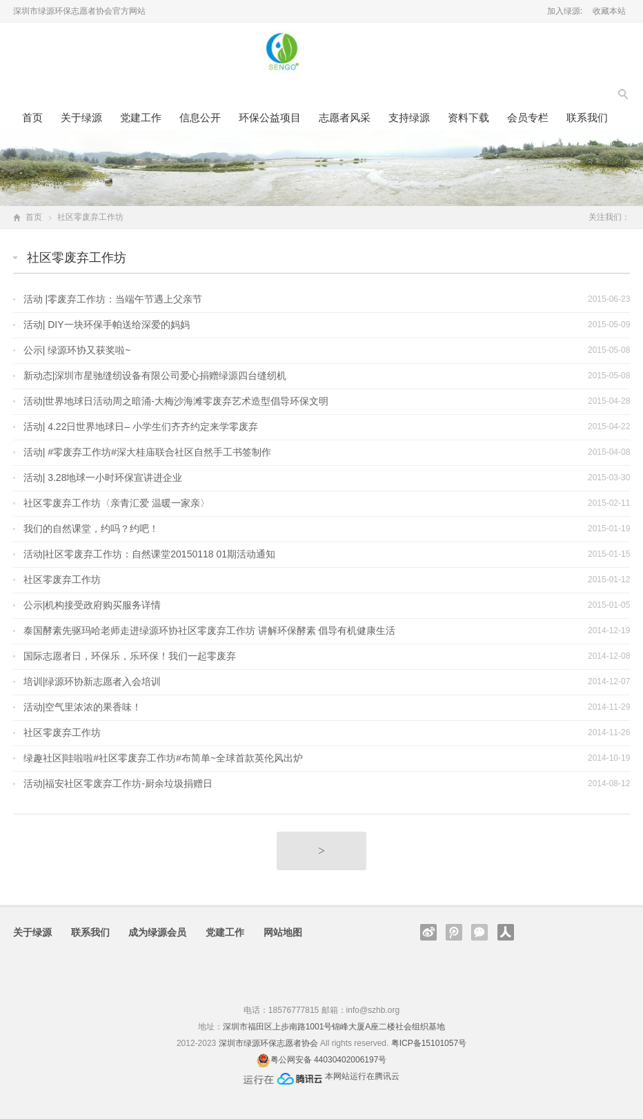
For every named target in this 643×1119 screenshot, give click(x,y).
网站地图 (283, 932)
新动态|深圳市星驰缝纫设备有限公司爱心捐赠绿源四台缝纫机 (155, 375)
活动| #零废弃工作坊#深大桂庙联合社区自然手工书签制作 (147, 452)
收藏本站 (609, 11)
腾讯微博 (454, 932)
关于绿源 (81, 117)
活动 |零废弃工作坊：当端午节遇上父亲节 (113, 299)
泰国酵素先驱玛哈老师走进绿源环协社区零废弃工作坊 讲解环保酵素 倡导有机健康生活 (209, 630)
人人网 (505, 932)
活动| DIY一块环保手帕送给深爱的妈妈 (106, 324)
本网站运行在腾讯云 (362, 1076)
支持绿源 (409, 117)
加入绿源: (564, 11)
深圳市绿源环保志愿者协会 (268, 1043)
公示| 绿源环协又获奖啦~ (77, 350)
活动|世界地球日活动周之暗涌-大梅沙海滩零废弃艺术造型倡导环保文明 (175, 401)
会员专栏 (527, 117)
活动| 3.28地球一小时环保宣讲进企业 (103, 477)
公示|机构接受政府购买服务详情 (92, 604)
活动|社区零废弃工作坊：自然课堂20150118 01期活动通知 (149, 554)
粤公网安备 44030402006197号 (328, 1060)
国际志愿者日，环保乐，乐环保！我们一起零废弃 (129, 655)
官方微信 (479, 932)
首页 (32, 117)
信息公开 (200, 117)
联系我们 (587, 117)
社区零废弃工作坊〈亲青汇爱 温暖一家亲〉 (116, 503)
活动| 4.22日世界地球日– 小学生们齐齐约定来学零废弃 (140, 426)
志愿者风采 (344, 117)
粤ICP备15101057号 (428, 1043)
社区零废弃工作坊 (62, 579)
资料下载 (468, 117)
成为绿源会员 (157, 932)
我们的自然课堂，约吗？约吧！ (91, 528)
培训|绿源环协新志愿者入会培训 (92, 681)
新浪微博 (428, 932)
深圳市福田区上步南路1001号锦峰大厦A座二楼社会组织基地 (334, 1026)
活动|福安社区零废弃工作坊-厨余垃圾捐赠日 (117, 783)
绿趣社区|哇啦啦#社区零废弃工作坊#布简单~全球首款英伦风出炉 (163, 757)
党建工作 (140, 117)
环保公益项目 (270, 117)
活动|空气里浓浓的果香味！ (82, 706)
